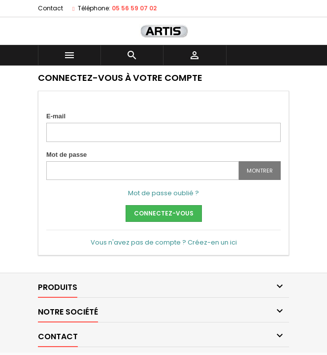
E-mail (55, 116)
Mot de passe (66, 154)
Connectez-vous (164, 213)
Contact (50, 8)
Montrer (260, 171)
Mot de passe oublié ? (163, 193)
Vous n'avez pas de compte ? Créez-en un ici (164, 242)
